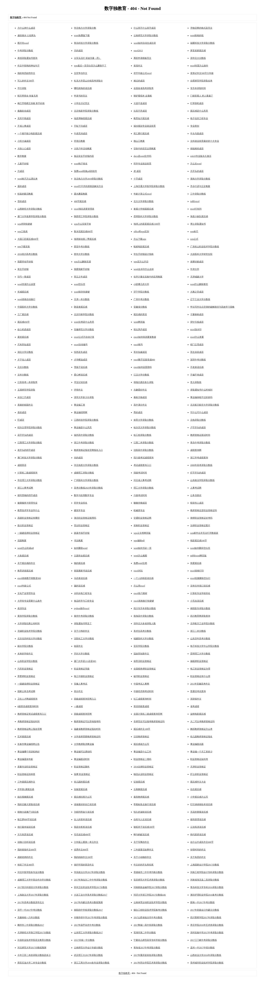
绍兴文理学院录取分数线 (29, 427)
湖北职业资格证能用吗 (85, 518)
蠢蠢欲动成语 (24, 111)
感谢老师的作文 (25, 857)
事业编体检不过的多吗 (201, 397)
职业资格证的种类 (26, 774)
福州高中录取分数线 (84, 435)
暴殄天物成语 (140, 397)
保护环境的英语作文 (84, 864)
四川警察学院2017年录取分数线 (205, 917)
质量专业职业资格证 (27, 766)
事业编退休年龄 (25, 759)
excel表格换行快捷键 (144, 601)
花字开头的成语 (25, 435)
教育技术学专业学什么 (28, 510)
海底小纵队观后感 (199, 216)
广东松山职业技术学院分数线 (204, 246)
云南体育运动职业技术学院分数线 (150, 902)
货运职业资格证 (81, 525)
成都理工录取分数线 (84, 472)
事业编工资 (79, 405)
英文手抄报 (23, 269)
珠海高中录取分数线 (143, 616)
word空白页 (79, 284)
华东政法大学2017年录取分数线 (89, 872)
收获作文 (78, 646)
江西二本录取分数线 (143, 442)
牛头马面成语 (197, 133)
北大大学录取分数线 (143, 201)
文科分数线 (23, 374)
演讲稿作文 (195, 699)
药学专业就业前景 (142, 163)
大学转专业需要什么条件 (29, 601)
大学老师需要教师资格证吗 (87, 736)
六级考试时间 (140, 495)
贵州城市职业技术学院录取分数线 (206, 962)
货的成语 (21, 201)
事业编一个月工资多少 (201, 751)
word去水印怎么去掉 (144, 269)
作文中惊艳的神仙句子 (28, 65)
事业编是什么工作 (142, 751)
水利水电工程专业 (83, 593)
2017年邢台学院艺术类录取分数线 (150, 962)
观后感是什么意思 (199, 111)
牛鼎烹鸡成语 (80, 133)
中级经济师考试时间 (143, 691)
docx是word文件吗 (142, 156)
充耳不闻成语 (24, 118)
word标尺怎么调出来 (27, 178)
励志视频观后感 (25, 797)
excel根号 (138, 344)
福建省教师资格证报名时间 (87, 729)
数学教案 (21, 156)
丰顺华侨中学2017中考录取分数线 (90, 917)
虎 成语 (137, 171)
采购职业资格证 (141, 525)
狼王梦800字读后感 (26, 819)
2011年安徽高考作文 (200, 683)
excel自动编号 (80, 344)
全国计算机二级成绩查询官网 (148, 714)
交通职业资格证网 (142, 518)
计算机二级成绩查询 (27, 472)
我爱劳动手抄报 (25, 261)
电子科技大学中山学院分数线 (204, 646)
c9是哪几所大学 (141, 284)
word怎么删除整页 (199, 284)
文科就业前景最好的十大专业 (204, 141)
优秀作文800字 (81, 849)
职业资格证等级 (81, 668)
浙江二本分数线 (198, 631)
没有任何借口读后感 (200, 585)
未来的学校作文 (25, 653)
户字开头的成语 (198, 427)
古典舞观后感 (140, 789)
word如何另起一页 (142, 548)
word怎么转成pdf (25, 548)
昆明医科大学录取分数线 (146, 216)
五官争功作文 (80, 73)
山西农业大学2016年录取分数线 (205, 955)
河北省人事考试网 (142, 480)
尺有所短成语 (24, 344)
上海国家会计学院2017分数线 (204, 864)
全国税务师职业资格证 (145, 668)
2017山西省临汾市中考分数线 (148, 917)
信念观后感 (195, 789)
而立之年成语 (80, 276)
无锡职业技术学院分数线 (29, 631)
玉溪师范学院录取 (26, 389)
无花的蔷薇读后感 (199, 812)
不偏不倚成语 (197, 374)
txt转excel (194, 201)
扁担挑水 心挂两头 (26, 35)
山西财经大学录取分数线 (29, 209)
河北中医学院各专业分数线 (30, 872)
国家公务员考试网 (26, 691)
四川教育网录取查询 (200, 616)
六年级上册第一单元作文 (86, 842)
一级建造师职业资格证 (28, 533)
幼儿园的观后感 (81, 781)
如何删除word (80, 548)
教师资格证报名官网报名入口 (88, 450)
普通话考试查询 (198, 691)
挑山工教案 (139, 141)
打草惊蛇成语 (197, 103)
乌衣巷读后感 (80, 578)
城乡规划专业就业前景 (145, 126)
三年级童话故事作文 (143, 849)
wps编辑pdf (139, 540)
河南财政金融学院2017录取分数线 (150, 887)
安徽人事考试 (80, 683)
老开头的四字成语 (26, 450)
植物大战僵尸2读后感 (27, 812)
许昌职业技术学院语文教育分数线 (34, 940)
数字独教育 (124, 973)
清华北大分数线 (198, 58)
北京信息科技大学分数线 (29, 638)
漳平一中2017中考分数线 (29, 910)
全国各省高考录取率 (143, 88)
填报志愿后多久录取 (143, 382)
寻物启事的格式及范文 (201, 28)
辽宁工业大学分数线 (200, 299)
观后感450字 (23, 322)
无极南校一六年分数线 (28, 917)
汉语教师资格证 (141, 736)
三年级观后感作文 (26, 781)
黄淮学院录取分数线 (27, 616)
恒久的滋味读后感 (142, 812)
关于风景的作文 (198, 857)
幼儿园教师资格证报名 (201, 736)
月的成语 (78, 50)
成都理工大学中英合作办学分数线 (34, 879)
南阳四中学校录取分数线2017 (88, 910)
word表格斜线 (197, 35)
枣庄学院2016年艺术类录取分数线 (206, 925)
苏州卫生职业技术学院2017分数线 (90, 887)
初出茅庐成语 (140, 329)
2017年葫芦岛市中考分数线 (87, 925)
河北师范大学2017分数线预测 (31, 947)
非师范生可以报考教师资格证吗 (149, 721)
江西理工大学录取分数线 (29, 442)
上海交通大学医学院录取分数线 (149, 186)
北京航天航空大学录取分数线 (204, 405)
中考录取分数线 (25, 50)
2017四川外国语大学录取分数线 (32, 887)
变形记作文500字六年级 (201, 73)
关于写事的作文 (141, 842)
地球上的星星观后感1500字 (147, 224)
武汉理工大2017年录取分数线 (88, 955)
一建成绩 (78, 706)
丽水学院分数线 (25, 646)
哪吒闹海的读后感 (83, 88)
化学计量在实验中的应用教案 (148, 276)
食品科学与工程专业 (84, 601)
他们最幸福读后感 (26, 827)
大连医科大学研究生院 (201, 254)
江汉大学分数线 (141, 374)
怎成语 (20, 171)
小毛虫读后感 (197, 601)
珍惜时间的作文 (198, 849)
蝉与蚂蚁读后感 (141, 834)
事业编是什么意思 (83, 427)
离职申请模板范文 (142, 58)
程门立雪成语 (197, 344)
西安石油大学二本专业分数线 (31, 962)
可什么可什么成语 (199, 412)
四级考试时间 (140, 472)
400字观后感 (80, 201)
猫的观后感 (79, 563)
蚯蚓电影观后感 (141, 246)
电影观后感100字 (198, 540)
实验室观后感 (80, 789)
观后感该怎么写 (141, 744)
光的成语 (78, 457)
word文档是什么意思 (84, 322)
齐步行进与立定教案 (200, 186)
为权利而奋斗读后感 (84, 812)
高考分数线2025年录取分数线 (88, 487)
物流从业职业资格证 (143, 774)
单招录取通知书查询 (27, 58)
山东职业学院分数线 (27, 661)
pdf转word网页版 (198, 555)
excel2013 (138, 50)
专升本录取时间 (198, 88)
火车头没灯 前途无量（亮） (87, 58)
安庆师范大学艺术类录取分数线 (149, 879)
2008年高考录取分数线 (201, 465)
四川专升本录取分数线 (145, 608)
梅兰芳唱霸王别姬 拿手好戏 (31, 103)
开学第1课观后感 (25, 789)
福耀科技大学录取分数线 (202, 43)
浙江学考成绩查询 (199, 457)
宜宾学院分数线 (141, 646)
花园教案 (21, 540)
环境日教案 (79, 141)
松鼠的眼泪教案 (25, 194)
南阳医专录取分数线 (200, 608)
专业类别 (194, 126)
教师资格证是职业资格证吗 (203, 510)
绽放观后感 (139, 781)
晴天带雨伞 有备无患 (27, 96)
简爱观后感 (195, 563)
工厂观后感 (23, 314)
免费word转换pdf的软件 (85, 171)
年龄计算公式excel (142, 194)
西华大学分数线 (81, 254)
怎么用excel (139, 585)
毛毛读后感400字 (82, 834)
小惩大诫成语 (24, 141)
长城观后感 (23, 291)
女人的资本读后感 (83, 819)
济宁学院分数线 (141, 291)
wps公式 (194, 239)
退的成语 (21, 186)
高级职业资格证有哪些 (28, 518)
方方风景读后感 (25, 834)
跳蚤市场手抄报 (81, 533)
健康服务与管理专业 (27, 503)
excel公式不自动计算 (84, 337)
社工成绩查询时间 (142, 699)
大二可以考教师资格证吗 (202, 721)
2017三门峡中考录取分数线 (203, 940)
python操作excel (81, 608)
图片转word (23, 43)
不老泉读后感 (197, 367)
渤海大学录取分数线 (200, 178)
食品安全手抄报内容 (84, 156)
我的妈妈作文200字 (83, 857)
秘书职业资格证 (141, 676)
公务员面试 (195, 495)
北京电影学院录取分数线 (86, 111)
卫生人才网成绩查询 (27, 699)
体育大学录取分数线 (143, 420)
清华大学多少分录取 (84, 397)
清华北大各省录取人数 (145, 623)
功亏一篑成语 (24, 276)
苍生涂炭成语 (197, 352)
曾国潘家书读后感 (83, 570)
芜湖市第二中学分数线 (145, 932)
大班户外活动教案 (83, 148)
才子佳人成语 (24, 359)
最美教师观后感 (141, 797)
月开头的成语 (197, 171)
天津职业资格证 (198, 766)
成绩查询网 (195, 450)
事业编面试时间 (81, 759)
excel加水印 (196, 329)
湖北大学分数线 (25, 352)
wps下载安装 (23, 246)
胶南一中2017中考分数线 (202, 902)
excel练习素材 (140, 593)
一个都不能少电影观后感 (29, 133)
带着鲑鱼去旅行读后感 (145, 804)
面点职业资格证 (25, 525)
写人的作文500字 (25, 80)
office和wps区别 (141, 231)
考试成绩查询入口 (142, 465)
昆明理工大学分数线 (200, 653)
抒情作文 (78, 389)
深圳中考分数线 (198, 359)
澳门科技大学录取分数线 (29, 457)
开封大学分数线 (81, 653)
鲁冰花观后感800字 (83, 231)
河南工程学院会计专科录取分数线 (206, 872)
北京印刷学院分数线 (84, 314)
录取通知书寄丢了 (83, 623)
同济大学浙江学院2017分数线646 (150, 895)
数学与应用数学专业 (84, 495)
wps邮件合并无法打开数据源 (204, 533)
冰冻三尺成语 (24, 397)
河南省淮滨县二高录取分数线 (204, 879)
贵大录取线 (195, 382)
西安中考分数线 (81, 246)
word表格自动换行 (26, 299)
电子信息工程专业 (199, 118)
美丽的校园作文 (25, 405)
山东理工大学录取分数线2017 (88, 932)
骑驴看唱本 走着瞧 (143, 96)
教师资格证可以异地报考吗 (87, 721)
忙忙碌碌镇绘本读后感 (201, 804)
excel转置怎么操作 (199, 65)
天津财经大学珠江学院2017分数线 (34, 932)
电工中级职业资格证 (84, 676)
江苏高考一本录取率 (27, 382)
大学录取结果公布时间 (28, 623)
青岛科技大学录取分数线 (86, 43)
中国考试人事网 (141, 683)
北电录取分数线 (198, 420)
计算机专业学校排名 (200, 593)
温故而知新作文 (141, 653)
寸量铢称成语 (197, 314)
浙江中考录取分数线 (84, 442)
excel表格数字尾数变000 (29, 578)
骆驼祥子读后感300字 (144, 827)
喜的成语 (21, 412)
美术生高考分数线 (142, 631)
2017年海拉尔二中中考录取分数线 (90, 879)
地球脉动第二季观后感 (85, 239)
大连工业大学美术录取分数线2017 (90, 895)
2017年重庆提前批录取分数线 (148, 955)
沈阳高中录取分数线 (143, 450)
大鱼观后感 (23, 555)
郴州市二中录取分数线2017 (30, 925)
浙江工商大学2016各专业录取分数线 (91, 962)
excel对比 (138, 570)
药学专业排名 (80, 503)
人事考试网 (195, 487)
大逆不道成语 (140, 103)
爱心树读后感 (80, 374)
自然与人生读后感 (142, 819)
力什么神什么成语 (26, 28)
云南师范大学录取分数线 (146, 35)
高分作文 (78, 691)
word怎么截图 (140, 555)
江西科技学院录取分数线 (86, 420)
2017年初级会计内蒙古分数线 (204, 910)
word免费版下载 (82, 35)
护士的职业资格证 (199, 774)
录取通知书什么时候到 (201, 389)
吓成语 (20, 420)
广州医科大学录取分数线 (86, 480)
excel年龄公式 (24, 585)
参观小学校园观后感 (143, 209)
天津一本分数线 (81, 299)
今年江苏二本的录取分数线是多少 (34, 955)
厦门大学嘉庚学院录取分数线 (31, 216)
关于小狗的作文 (81, 631)
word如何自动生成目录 (145, 43)
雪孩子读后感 (80, 367)
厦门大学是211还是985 (85, 661)
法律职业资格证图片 (200, 525)
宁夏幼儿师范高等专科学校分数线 (150, 940)
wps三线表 (22, 231)
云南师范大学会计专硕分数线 (88, 947)
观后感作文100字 (142, 729)
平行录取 (21, 88)
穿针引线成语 (197, 322)
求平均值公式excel (142, 73)
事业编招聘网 (80, 412)
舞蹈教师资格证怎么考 (201, 729)
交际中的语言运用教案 (145, 148)
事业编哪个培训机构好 (28, 751)
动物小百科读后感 (26, 842)
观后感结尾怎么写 (83, 797)
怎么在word (196, 163)
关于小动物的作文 (142, 857)
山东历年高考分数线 (200, 638)
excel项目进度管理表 (84, 209)
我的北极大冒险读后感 (28, 804)
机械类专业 (139, 510)
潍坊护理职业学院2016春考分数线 (206, 895)
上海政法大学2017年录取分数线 (32, 895)
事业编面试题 (197, 744)
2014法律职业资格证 (143, 766)
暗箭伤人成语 (197, 503)
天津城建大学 (197, 276)
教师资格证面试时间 (200, 435)
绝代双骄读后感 (198, 834)
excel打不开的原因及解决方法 (88, 186)
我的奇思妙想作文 (26, 73)
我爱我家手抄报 (81, 269)
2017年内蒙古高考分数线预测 (88, 902)
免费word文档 (140, 563)
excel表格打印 (197, 570)
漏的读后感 (79, 585)
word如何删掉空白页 (200, 548)
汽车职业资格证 (25, 668)
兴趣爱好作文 (140, 389)
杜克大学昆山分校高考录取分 (88, 80)
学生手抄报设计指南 (143, 254)
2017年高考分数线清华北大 (30, 902)
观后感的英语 (140, 314)
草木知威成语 (140, 352)
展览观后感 (23, 337)
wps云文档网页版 (142, 533)
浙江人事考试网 (25, 487)
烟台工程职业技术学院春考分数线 (150, 910)
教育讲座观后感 (25, 570)
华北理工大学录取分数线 (29, 480)
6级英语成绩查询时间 (27, 706)
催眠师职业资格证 (199, 661)
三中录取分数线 (198, 194)
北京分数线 (23, 367)
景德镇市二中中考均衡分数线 (148, 872)
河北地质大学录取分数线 (86, 465)
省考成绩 (194, 706)
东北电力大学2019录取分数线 (88, 178)
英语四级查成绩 (141, 706)
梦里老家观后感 (198, 50)
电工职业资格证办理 (200, 668)
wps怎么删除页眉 (82, 261)
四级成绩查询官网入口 (85, 699)
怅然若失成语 (80, 352)
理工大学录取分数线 (143, 487)
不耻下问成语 (80, 126)
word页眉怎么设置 (26, 284)
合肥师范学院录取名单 (201, 80)
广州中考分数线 (141, 299)
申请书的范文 (80, 96)
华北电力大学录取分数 (85, 28)
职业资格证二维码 (142, 759)
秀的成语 (138, 412)
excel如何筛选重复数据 (145, 337)
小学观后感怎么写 (199, 797)
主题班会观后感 (81, 555)
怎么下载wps (140, 239)
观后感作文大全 (198, 781)
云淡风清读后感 (198, 827)
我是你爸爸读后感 (83, 827)
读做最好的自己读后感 (85, 804)
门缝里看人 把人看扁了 (201, 96)
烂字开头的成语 (198, 472)
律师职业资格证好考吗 (201, 518)
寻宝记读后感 (80, 382)
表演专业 (21, 608)
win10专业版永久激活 (200, 156)
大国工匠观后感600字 (27, 239)
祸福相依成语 (197, 148)
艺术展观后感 (24, 736)
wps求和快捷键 (24, 224)
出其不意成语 (140, 111)
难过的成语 (139, 80)
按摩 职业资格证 (82, 774)
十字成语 (138, 178)
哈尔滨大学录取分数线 (145, 427)
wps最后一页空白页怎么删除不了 (90, 65)
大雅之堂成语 (197, 291)
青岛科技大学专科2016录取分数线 (206, 887)
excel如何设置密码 (142, 367)
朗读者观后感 (80, 307)
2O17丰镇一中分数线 (84, 940)
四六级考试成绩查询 (143, 457)
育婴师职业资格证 (26, 676)
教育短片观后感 (141, 118)
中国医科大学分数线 (27, 307)
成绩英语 (21, 465)
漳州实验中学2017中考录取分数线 (206, 932)
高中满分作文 (140, 405)
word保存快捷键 (82, 291)
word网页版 (139, 322)
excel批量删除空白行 (200, 578)
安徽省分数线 (140, 307)
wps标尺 (194, 231)
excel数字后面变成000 (144, 359)
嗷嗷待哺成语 (140, 503)
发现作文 (138, 65)
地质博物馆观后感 (83, 118)
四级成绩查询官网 (83, 714)
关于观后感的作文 (26, 563)
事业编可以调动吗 (83, 751)
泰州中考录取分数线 (84, 616)
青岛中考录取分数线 (200, 442)
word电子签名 (80, 163)
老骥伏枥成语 (197, 261)
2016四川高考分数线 (27, 254)
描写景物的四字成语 (27, 495)
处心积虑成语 (24, 329)
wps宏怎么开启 (141, 261)
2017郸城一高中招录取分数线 (148, 925)
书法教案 (78, 540)
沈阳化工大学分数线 (84, 638)
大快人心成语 (24, 148)
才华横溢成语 (80, 359)
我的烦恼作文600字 (26, 849)
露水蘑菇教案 (80, 194)
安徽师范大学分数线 (84, 329)
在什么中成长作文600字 (201, 842)
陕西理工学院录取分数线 (86, 216)
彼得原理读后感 (198, 819)
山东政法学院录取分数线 (202, 480)
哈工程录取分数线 (142, 435)
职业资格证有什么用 (200, 676)
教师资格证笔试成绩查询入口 (31, 714)
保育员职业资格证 (142, 661)
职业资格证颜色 (81, 766)
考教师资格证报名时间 (28, 721)
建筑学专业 (79, 510)
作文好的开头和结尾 (143, 864)
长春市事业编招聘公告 (28, 744)
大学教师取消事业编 (84, 744)
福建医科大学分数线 (143, 638)
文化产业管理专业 (26, 593)
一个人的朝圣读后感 (143, 578)
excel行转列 (196, 209)
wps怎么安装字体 (82, 224)
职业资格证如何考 (199, 759)
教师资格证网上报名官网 (29, 729)
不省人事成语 (24, 126)
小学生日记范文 (81, 103)
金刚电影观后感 (198, 714)
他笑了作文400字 (25, 864)
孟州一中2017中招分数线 (202, 947)
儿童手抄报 (23, 163)
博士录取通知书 (198, 224)
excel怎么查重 (197, 337)
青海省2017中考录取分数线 (147, 947)
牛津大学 (194, 269)
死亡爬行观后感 (141, 133)
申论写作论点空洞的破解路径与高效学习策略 (212, 307)
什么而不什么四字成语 (145, 28)
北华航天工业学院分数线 (202, 623)
